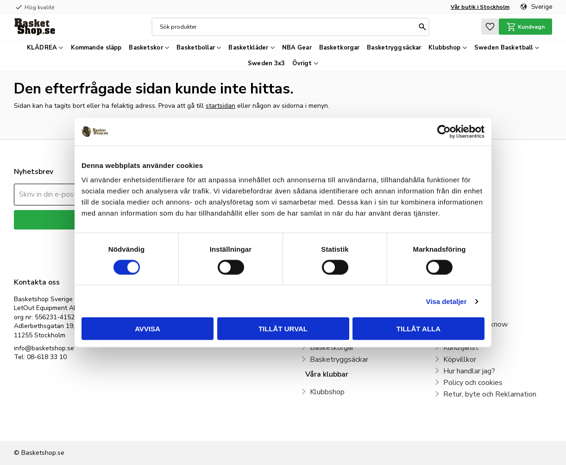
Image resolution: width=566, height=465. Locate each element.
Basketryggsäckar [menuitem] (394, 47)
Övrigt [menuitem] (302, 63)
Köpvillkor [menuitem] (459, 359)
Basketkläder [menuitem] (248, 47)
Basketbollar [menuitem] (195, 47)
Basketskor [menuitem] (146, 47)
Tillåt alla (418, 329)
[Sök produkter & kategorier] (288, 27)
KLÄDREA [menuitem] (42, 47)
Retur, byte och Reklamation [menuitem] (489, 394)
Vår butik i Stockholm (480, 7)
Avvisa (147, 329)
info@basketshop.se (44, 348)
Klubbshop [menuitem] (444, 47)
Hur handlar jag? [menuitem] (469, 371)
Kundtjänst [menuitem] (460, 347)
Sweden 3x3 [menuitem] (266, 63)
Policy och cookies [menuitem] (473, 383)
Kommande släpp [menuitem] (96, 47)
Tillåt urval (283, 329)
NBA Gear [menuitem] (297, 47)
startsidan (220, 105)
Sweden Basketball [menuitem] (503, 47)
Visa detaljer (446, 301)
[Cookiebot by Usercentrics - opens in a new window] (443, 131)
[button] (490, 27)
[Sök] (422, 27)
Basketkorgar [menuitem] (339, 47)
